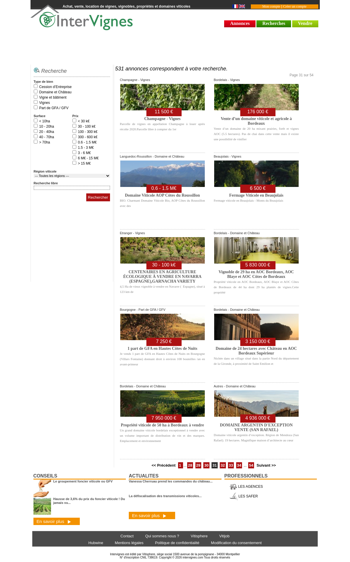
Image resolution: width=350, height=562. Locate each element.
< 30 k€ (84, 121)
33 (231, 465)
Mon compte (271, 6)
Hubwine (95, 543)
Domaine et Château (55, 92)
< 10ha (44, 121)
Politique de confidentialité (177, 543)
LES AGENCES (246, 487)
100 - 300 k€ (88, 132)
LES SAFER (243, 496)
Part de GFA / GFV (54, 108)
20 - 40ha (46, 132)
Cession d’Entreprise (55, 87)
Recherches (273, 23)
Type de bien (43, 81)
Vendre (305, 23)
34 (239, 465)
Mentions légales (129, 543)
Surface (39, 116)
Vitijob (224, 536)
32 (223, 465)
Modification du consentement (236, 543)
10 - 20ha (46, 126)
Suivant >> (266, 465)
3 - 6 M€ (84, 153)
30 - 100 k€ (87, 126)
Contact (127, 536)
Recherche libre (46, 183)
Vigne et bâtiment (53, 97)
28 (190, 465)
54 (251, 465)
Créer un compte (295, 6)
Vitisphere (199, 536)
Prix (75, 116)
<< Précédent (164, 465)
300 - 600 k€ (88, 137)
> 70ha (44, 142)
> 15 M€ (84, 163)
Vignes (44, 103)
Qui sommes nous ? (162, 536)
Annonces (240, 23)
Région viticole (45, 171)
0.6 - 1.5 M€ (87, 142)
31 (214, 465)
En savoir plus (54, 521)
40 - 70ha (46, 137)
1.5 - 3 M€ (86, 148)
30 (206, 465)
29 (198, 465)
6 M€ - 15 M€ (88, 158)
